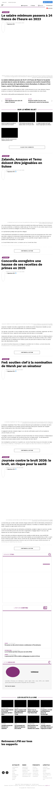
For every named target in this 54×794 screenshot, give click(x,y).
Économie (14, 776)
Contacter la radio (26, 773)
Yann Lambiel (36, 770)
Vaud (13, 771)
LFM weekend (36, 774)
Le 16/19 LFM (35, 773)
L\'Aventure (35, 776)
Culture (14, 777)
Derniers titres (26, 770)
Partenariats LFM (26, 776)
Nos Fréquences (46, 773)
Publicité (4, 2)
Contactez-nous (12, 2)
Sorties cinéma (46, 768)
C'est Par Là (35, 771)
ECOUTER (49, 8)
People (44, 771)
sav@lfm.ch (47, 785)
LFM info (34, 767)
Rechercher (49, 5)
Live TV (40, 5)
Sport (13, 779)
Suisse (13, 773)
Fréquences (25, 771)
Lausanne (14, 770)
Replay (33, 5)
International (15, 774)
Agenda (44, 770)
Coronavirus (15, 767)
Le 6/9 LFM (35, 768)
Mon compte (48, 2)
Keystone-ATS (11, 24)
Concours (45, 767)
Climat (13, 768)
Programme (24, 5)
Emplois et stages (26, 774)
